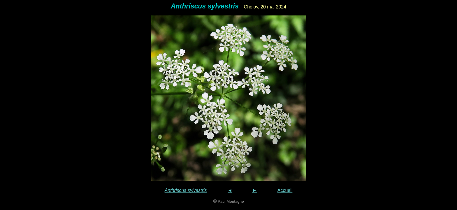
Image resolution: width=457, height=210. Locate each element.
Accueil (285, 190)
